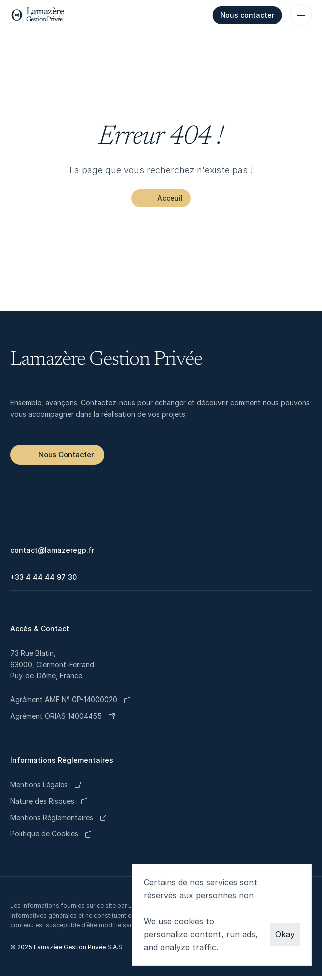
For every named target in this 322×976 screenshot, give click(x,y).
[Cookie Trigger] (44, 834)
